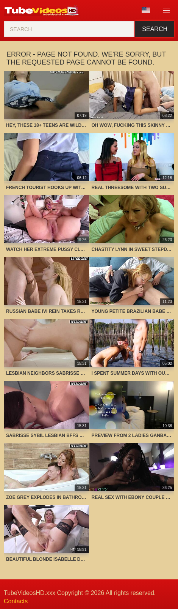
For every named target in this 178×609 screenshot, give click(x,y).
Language (146, 10)
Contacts (16, 601)
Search (154, 29)
